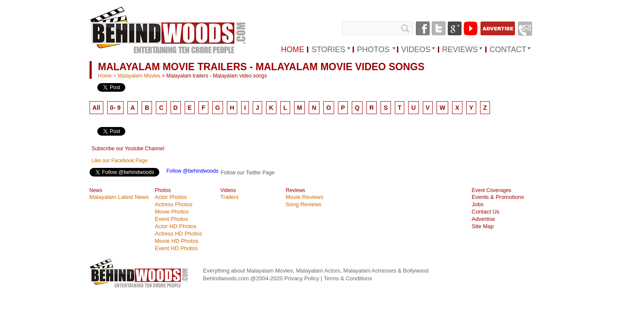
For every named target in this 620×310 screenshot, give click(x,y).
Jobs (478, 204)
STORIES (328, 49)
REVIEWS (460, 49)
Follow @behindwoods (193, 171)
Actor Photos (171, 197)
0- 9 (115, 107)
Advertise (483, 219)
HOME (292, 49)
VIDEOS (416, 49)
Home (105, 76)
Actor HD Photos (176, 226)
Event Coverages (492, 190)
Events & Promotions (498, 197)
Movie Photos (172, 211)
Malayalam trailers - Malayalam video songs (216, 76)
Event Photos (171, 219)
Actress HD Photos (178, 233)
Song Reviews (304, 204)
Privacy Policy (302, 278)
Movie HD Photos (176, 241)
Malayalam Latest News (119, 197)
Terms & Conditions (348, 278)
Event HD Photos (176, 248)
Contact (508, 49)
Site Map (483, 226)
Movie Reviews (304, 197)
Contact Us (485, 211)
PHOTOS (373, 49)
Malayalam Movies (139, 76)
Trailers (229, 197)
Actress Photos (173, 204)
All (96, 107)
